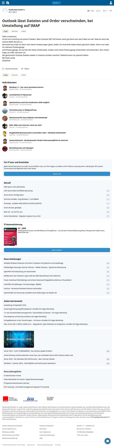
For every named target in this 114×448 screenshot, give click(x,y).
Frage (5, 31)
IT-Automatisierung (13, 224)
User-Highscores (45, 432)
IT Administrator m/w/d (12, 375)
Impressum (31, 445)
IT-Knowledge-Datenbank (99, 417)
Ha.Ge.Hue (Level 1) (17, 9)
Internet (14, 31)
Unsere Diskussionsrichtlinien (12, 426)
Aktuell (7, 183)
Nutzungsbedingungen (45, 445)
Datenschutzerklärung (9, 438)
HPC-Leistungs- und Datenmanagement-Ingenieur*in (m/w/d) (26, 387)
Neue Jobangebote (12, 371)
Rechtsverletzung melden (10, 435)
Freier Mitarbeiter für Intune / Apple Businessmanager (24, 379)
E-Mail (23, 31)
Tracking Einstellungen (47, 435)
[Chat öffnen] (108, 441)
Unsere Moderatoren (9, 429)
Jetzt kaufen (57, 250)
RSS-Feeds (43, 429)
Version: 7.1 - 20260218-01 (86, 426)
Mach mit (57, 174)
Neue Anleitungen (12, 259)
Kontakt (58, 445)
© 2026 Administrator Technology (13, 445)
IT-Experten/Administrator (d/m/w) (16, 383)
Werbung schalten (8, 432)
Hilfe (41, 438)
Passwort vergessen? (47, 426)
